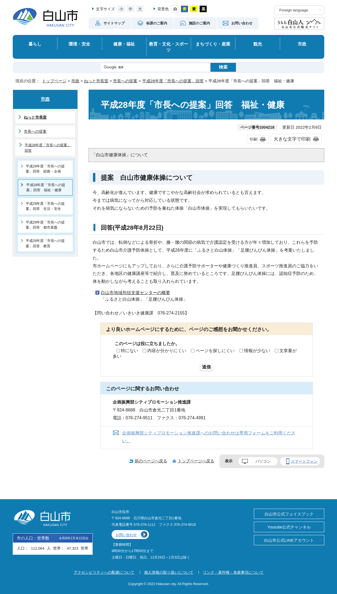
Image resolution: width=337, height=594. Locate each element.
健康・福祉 (124, 43)
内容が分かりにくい (166, 350)
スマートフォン (304, 461)
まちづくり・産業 (213, 43)
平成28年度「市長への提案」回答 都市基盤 (45, 224)
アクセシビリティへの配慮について (104, 572)
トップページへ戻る (196, 461)
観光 (257, 43)
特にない (129, 350)
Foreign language (293, 10)
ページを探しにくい (215, 350)
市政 (302, 43)
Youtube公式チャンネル (289, 527)
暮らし (34, 43)
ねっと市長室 (96, 81)
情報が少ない (257, 350)
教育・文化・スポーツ (168, 47)
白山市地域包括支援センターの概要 (135, 292)
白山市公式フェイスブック (289, 514)
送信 (206, 367)
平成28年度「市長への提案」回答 (173, 81)
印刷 (253, 139)
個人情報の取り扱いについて (168, 572)
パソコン (263, 461)
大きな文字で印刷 (292, 139)
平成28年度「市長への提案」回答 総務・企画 (45, 168)
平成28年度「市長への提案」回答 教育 (45, 243)
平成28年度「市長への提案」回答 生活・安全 (45, 206)
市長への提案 (125, 81)
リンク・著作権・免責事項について (233, 572)
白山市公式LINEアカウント (289, 540)
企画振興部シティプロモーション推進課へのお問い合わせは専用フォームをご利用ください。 (209, 437)
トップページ (54, 81)
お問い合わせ (126, 535)
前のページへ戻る (151, 461)
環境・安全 (79, 43)
